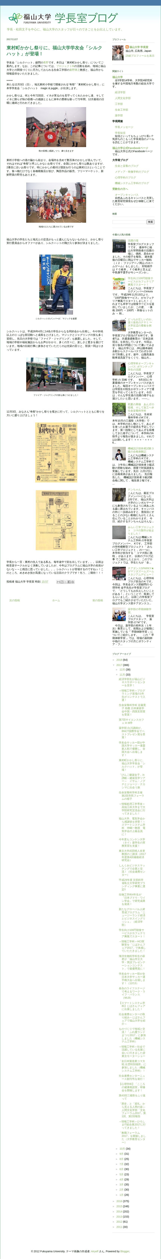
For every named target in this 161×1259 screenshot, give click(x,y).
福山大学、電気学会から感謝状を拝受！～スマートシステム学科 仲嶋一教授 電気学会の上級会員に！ (132, 826)
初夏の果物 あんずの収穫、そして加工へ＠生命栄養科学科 (141, 407)
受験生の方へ (120, 188)
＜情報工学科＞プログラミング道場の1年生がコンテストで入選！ (132, 695)
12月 (122, 669)
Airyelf (94, 1251)
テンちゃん (134, 489)
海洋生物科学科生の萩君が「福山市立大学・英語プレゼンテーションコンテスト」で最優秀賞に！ (132, 962)
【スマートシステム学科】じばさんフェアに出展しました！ (132, 1006)
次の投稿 (14, 600)
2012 (119, 1221)
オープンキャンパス (125, 194)
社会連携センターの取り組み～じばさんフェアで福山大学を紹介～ (132, 1019)
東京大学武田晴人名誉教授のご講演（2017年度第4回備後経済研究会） (132, 855)
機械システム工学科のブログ (130, 183)
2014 (119, 1211)
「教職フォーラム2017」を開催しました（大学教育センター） (132, 1137)
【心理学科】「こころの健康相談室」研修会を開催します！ (132, 1087)
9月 (121, 1153)
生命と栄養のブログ (125, 165)
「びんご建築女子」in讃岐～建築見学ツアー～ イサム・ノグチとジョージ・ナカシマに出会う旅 (132, 781)
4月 (121, 1179)
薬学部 (119, 115)
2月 (121, 1189)
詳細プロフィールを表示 (140, 55)
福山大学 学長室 (138, 47)
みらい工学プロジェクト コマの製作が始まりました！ (141, 530)
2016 (119, 1201)
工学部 (119, 103)
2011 (119, 1226)
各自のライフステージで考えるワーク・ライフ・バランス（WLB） (132, 993)
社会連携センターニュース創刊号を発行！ (132, 1077)
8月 (121, 1159)
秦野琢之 (74, 69)
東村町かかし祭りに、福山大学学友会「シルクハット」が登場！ (132, 765)
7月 (121, 1164)
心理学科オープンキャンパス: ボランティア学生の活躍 (141, 366)
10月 (122, 1148)
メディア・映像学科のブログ (130, 171)
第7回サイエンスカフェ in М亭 (131, 721)
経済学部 (120, 92)
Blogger (124, 1251)
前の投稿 (97, 600)
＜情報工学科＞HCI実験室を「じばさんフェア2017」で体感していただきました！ (132, 946)
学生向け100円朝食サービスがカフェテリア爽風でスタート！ (141, 281)
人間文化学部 (123, 98)
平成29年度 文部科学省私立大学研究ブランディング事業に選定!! (132, 884)
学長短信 (118, 132)
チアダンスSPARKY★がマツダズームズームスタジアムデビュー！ (141, 571)
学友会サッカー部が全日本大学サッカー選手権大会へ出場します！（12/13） (132, 978)
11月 (122, 674)
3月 (121, 1184)
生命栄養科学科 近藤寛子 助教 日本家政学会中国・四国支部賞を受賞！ (132, 710)
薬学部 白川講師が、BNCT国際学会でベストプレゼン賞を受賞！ (132, 732)
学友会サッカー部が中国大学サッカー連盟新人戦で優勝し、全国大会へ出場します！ (132, 749)
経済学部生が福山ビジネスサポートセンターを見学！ (132, 682)
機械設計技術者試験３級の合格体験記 (141, 450)
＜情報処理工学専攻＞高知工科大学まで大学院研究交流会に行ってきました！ (132, 808)
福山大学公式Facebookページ (130, 148)
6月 (121, 1169)
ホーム (56, 600)
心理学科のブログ (124, 177)
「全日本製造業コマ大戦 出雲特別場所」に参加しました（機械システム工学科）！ (132, 1066)
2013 (119, 1216)
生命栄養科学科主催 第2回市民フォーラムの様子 (132, 795)
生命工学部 (121, 109)
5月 (121, 1174)
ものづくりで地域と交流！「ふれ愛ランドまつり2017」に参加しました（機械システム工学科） (132, 1035)
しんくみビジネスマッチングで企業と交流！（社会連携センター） (132, 870)
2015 (119, 1206)
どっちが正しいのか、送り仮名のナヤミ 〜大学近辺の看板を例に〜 (141, 324)
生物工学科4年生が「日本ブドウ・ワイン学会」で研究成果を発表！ (132, 899)
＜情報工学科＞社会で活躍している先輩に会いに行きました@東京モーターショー (132, 1051)
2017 (119, 665)
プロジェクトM (65, 66)
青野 (45, 62)
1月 (121, 1194)
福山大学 (117, 77)
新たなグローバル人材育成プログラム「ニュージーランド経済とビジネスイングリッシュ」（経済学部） (132, 917)
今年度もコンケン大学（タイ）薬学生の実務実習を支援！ (132, 842)
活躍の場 (133, 240)
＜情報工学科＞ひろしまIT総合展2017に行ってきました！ (132, 1124)
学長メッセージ (122, 127)
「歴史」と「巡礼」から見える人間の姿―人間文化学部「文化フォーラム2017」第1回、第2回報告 (132, 1110)
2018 (119, 659)
